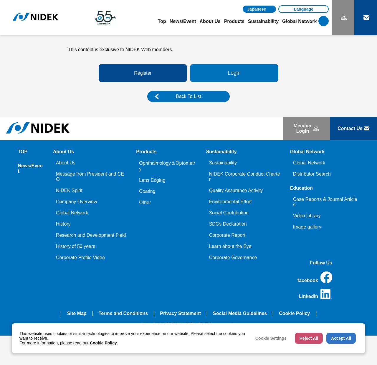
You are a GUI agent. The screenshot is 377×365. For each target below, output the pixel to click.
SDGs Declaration (228, 223)
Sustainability (223, 162)
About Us (65, 162)
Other (145, 202)
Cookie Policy (294, 313)
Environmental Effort (230, 201)
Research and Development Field (91, 235)
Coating (147, 191)
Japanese (256, 9)
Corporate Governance (233, 257)
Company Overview (76, 201)
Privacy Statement (180, 313)
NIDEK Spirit (69, 190)
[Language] (303, 9)
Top (162, 21)
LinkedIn (315, 294)
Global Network (72, 212)
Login (234, 73)
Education (301, 188)
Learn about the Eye (230, 246)
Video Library (307, 215)
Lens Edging (152, 180)
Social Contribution (229, 212)
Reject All (309, 338)
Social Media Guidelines (240, 313)
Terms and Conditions (123, 313)
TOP (23, 151)
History (63, 223)
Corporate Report (227, 235)
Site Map (77, 313)
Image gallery (307, 226)
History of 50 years (75, 246)
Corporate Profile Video (80, 257)
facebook (314, 277)
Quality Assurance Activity (236, 190)
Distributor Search (312, 173)
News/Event (183, 21)
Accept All (341, 338)
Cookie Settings (271, 338)
